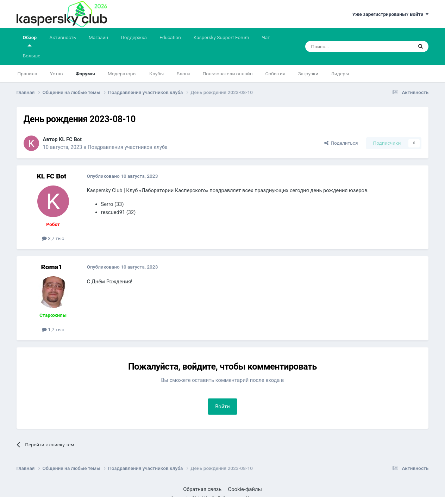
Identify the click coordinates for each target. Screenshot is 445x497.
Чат (266, 37)
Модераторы (122, 73)
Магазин (98, 37)
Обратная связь (202, 489)
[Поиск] (342, 46)
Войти (222, 406)
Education (170, 37)
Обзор (30, 40)
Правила (27, 73)
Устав (56, 73)
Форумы (85, 73)
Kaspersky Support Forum (221, 37)
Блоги (183, 73)
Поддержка (134, 37)
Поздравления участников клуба (128, 147)
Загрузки (308, 73)
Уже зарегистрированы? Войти (390, 14)
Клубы (156, 73)
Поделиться (341, 143)
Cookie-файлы (245, 489)
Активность (62, 37)
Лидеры (340, 73)
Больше (31, 55)
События (275, 73)
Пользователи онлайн (227, 73)
